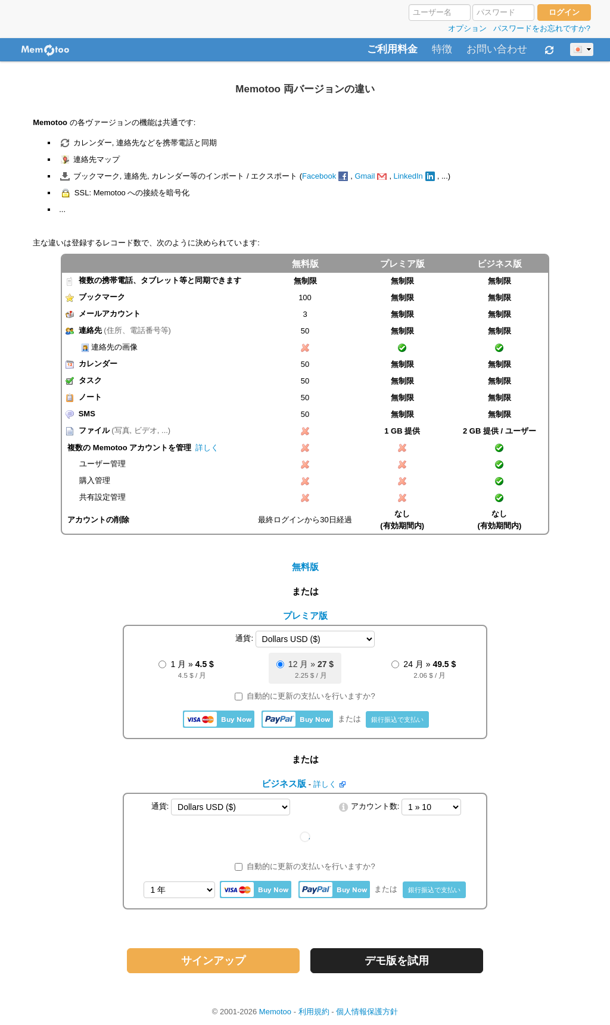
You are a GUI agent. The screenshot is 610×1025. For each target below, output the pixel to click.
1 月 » (185, 670)
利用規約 (313, 1011)
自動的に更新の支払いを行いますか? (305, 695)
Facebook (319, 176)
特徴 (442, 49)
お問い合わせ (496, 49)
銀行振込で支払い (397, 719)
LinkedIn (408, 176)
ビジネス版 (499, 263)
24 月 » (423, 670)
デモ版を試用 (397, 961)
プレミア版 (402, 263)
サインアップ (213, 961)
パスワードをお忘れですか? (541, 28)
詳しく (207, 447)
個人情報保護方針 (367, 1011)
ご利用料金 (392, 49)
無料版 (305, 567)
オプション (467, 28)
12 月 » (305, 670)
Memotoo (275, 1011)
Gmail (364, 176)
